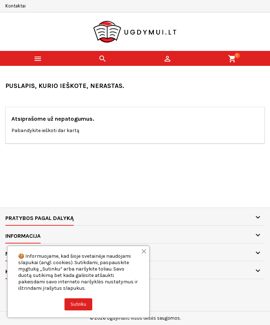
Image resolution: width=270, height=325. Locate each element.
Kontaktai (15, 6)
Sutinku (78, 304)
